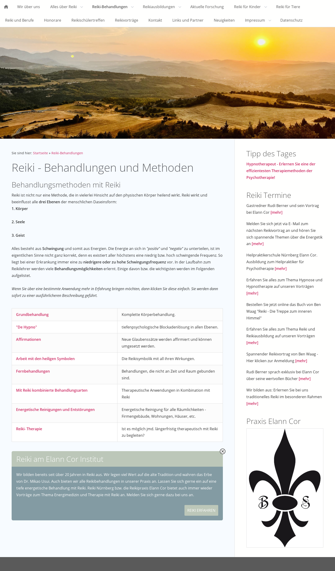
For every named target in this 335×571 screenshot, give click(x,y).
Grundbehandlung (32, 314)
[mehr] (276, 212)
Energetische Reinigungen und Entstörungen (55, 409)
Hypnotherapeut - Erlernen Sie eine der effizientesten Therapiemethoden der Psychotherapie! (280, 170)
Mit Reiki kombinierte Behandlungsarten (51, 390)
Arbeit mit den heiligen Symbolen (45, 358)
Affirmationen (28, 339)
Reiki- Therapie (29, 428)
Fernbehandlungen (33, 371)
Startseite (40, 153)
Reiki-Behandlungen (67, 153)
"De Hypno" (26, 327)
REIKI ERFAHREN (201, 510)
